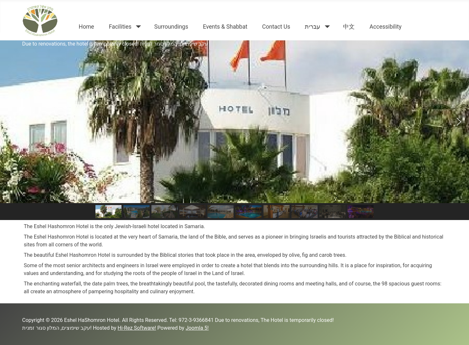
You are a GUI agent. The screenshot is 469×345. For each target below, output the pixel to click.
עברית (312, 26)
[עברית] (326, 26)
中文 (349, 26)
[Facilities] (137, 26)
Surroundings (171, 26)
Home (86, 26)
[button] (10, 122)
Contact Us (276, 26)
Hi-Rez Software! (137, 328)
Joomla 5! (197, 328)
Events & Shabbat (225, 26)
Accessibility (385, 26)
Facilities (120, 26)
